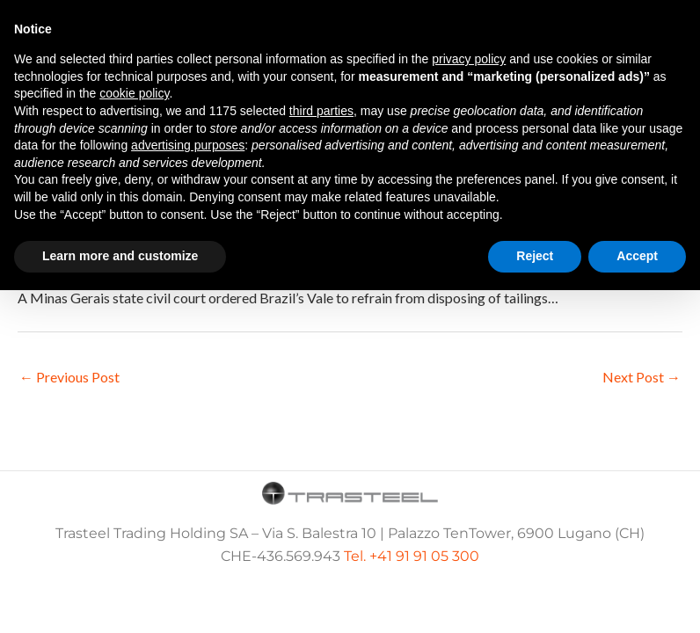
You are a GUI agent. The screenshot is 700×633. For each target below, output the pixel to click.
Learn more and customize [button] (120, 256)
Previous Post (69, 376)
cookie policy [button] (134, 93)
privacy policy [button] (469, 59)
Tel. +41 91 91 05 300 (411, 556)
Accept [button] (637, 256)
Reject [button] (534, 256)
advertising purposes (187, 145)
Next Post (641, 376)
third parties (321, 111)
